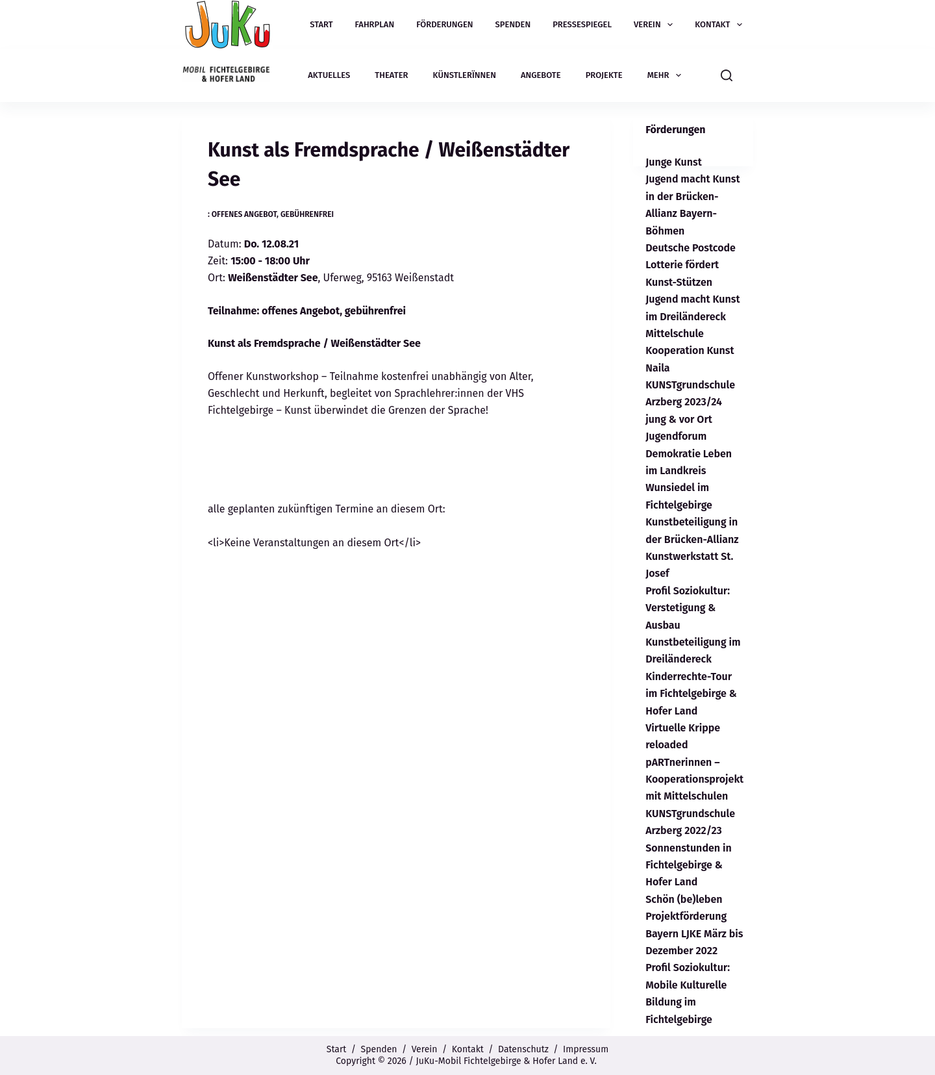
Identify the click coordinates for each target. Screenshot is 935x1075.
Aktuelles (329, 75)
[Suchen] (726, 75)
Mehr (666, 75)
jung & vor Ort (678, 419)
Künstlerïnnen (464, 75)
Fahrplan (375, 24)
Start (321, 24)
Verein (656, 24)
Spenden (513, 24)
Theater (391, 75)
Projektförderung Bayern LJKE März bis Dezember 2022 (694, 933)
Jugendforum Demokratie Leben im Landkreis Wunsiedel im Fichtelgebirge (688, 470)
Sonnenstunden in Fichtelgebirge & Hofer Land (688, 865)
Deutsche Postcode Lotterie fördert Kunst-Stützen (690, 265)
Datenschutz (523, 1049)
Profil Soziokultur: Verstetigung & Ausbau (687, 608)
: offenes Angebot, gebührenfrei (271, 214)
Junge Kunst (673, 162)
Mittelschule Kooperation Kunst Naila (689, 350)
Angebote (541, 75)
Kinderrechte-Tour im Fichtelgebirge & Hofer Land (691, 693)
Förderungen (444, 24)
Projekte (604, 75)
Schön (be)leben (683, 899)
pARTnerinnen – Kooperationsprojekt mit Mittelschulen (694, 779)
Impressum (585, 1049)
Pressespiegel (582, 24)
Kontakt (721, 24)
